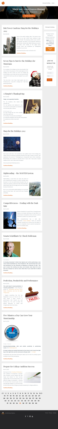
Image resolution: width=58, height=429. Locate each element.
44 (18, 409)
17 (7, 404)
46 (25, 409)
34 (23, 407)
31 (14, 407)
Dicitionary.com (12, 353)
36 (30, 407)
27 (39, 404)
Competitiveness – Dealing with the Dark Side (21, 204)
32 (17, 407)
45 (22, 409)
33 (20, 407)
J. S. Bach (34, 357)
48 (32, 409)
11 (28, 402)
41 (8, 409)
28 (4, 407)
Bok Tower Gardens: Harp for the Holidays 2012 (20, 29)
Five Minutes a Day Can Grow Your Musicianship (21, 323)
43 (15, 409)
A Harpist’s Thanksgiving (16, 93)
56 (23, 412)
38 (36, 407)
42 (12, 409)
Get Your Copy (50, 49)
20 (17, 404)
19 (13, 404)
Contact (54, 422)
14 (37, 402)
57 (26, 412)
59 (33, 412)
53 (14, 412)
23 (26, 404)
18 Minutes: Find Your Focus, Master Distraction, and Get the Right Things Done (12, 297)
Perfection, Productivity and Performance (17, 285)
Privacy (49, 422)
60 (36, 412)
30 (11, 407)
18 (10, 404)
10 (25, 402)
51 (7, 412)
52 (10, 412)
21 (20, 404)
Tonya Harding (26, 220)
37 (33, 407)
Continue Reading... (21, 53)
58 (30, 412)
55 (20, 412)
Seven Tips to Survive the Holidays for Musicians (20, 62)
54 (17, 412)
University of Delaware (16, 380)
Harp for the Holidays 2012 (16, 130)
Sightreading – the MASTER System (21, 173)
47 (28, 409)
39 (40, 407)
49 (35, 409)
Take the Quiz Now (29, 15)
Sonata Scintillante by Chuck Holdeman (18, 237)
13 (34, 402)
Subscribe (49, 79)
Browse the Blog (46, 3)
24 (29, 404)
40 (5, 409)
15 (40, 402)
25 (33, 404)
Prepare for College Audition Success (17, 374)
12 (31, 402)
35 (27, 407)
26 (36, 404)
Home (53, 3)
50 (38, 409)
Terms (45, 422)
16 (4, 404)
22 (23, 404)
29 (7, 407)
